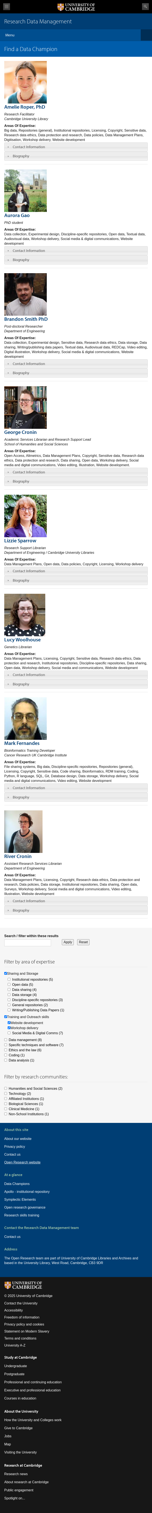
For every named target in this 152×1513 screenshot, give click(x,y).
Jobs (7, 1436)
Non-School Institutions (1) (29, 1114)
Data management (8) (25, 1040)
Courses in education (20, 1398)
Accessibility (13, 1310)
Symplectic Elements (20, 1199)
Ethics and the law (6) (25, 1050)
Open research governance (24, 1207)
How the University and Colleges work (32, 1420)
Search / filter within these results (31, 936)
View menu (6, 6)
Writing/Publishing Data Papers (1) (38, 1010)
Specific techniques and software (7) (36, 1045)
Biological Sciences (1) (26, 1104)
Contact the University (21, 1303)
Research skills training (21, 1215)
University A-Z (15, 1345)
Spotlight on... (14, 1498)
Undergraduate (15, 1366)
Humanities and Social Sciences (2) (36, 1088)
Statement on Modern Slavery (26, 1331)
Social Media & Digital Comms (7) (37, 1033)
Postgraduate (14, 1374)
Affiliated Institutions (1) (26, 1099)
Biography (21, 155)
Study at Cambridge (20, 1357)
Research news (16, 1474)
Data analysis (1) (21, 1060)
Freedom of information (21, 1317)
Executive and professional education (32, 1390)
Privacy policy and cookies (24, 1324)
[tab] (76, 146)
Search (145, 6)
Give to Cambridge (18, 1428)
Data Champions (17, 1184)
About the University (21, 1411)
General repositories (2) (30, 1005)
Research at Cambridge (23, 1465)
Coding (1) (17, 1055)
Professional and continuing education (33, 1382)
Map (7, 1444)
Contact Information (29, 146)
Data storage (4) (24, 995)
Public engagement (18, 1490)
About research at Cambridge (26, 1482)
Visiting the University (20, 1452)
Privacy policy (14, 1146)
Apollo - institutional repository (27, 1191)
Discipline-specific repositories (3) (37, 1000)
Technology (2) (20, 1093)
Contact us (12, 1154)
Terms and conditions (20, 1338)
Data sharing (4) (24, 990)
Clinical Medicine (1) (24, 1109)
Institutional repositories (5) (32, 979)
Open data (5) (22, 984)
